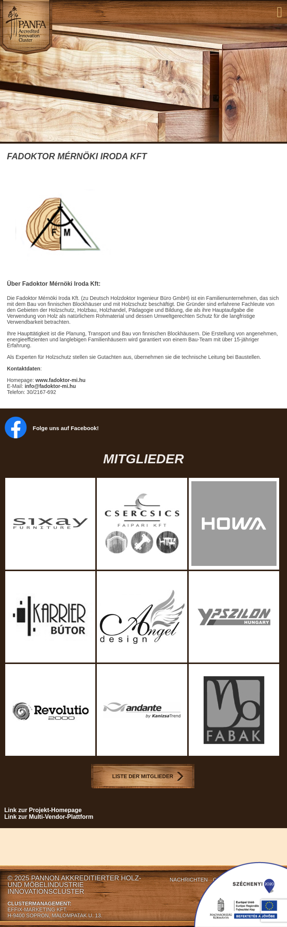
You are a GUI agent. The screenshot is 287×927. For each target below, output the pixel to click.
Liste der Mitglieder (142, 776)
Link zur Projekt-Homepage (43, 810)
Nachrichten (189, 880)
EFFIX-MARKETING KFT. (37, 909)
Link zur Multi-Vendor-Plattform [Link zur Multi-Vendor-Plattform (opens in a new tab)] (48, 817)
